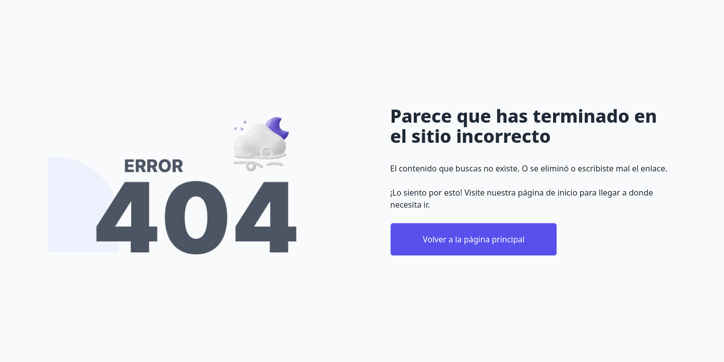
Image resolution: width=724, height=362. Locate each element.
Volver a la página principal (473, 239)
